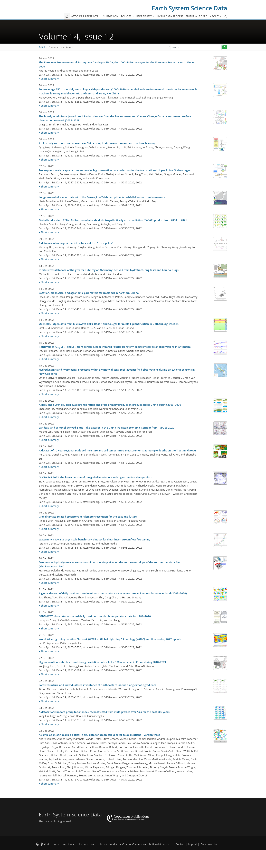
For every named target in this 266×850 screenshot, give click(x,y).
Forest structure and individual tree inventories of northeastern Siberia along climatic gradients (97, 685)
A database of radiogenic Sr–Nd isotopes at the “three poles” (76, 243)
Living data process (170, 16)
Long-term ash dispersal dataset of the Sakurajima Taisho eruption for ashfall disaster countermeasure (102, 197)
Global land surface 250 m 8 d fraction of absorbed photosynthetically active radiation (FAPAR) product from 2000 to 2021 (113, 220)
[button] (169, 47)
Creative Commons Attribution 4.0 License (146, 844)
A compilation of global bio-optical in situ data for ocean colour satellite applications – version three (99, 734)
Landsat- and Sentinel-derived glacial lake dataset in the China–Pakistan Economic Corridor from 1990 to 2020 (106, 427)
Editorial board (196, 16)
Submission (110, 16)
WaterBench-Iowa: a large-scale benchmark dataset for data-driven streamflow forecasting (94, 539)
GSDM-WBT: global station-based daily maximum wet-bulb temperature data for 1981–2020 (95, 616)
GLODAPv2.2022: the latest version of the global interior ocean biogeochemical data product (95, 477)
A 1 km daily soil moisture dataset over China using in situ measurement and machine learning (97, 143)
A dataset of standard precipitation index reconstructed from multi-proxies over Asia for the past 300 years (104, 712)
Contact (180, 844)
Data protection (209, 844)
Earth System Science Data (189, 8)
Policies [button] (126, 16)
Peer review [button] (144, 16)
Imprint (192, 844)
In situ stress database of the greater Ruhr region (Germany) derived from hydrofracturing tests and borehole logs (108, 270)
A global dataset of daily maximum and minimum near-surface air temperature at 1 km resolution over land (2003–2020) (113, 593)
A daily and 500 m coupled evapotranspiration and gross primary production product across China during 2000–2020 (110, 404)
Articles (43, 47)
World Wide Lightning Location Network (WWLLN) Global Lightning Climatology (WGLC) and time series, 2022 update (110, 639)
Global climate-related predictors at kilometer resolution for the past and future (88, 516)
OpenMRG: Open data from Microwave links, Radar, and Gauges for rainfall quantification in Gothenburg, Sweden (109, 323)
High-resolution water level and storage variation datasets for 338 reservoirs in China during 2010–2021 (102, 662)
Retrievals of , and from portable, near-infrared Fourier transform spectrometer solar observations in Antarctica (115, 347)
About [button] (214, 16)
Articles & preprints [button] (85, 16)
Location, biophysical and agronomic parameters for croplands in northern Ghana (89, 292)
